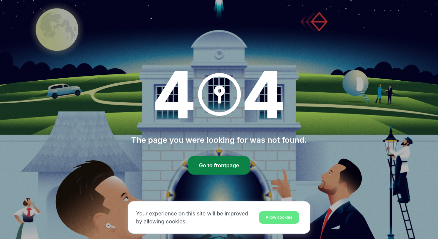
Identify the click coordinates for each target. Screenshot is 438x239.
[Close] (279, 217)
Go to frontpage (219, 165)
